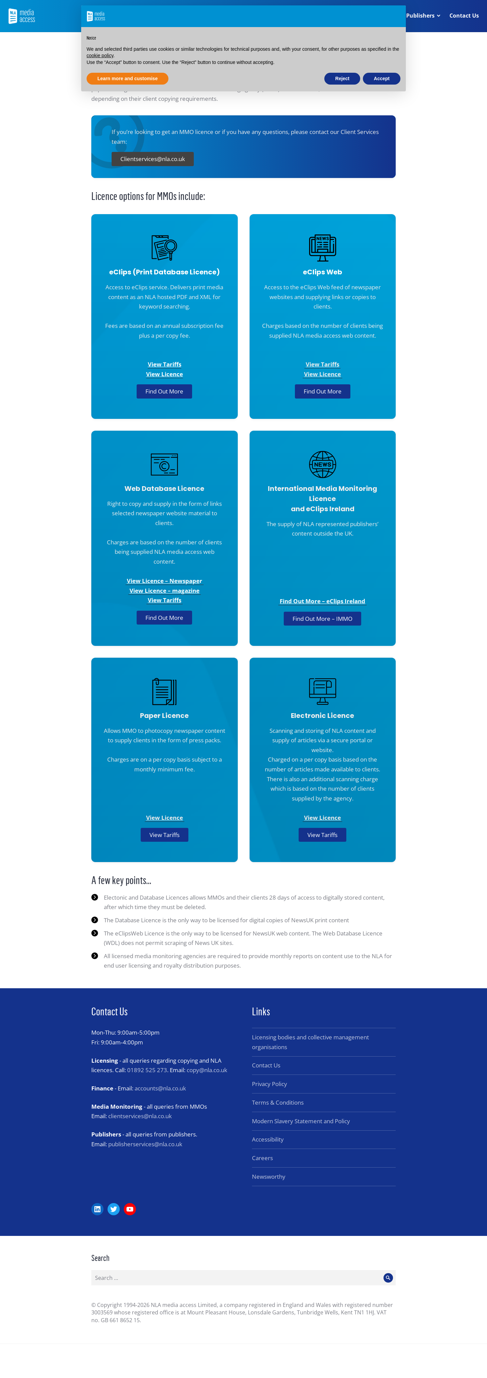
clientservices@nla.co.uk (140, 1116)
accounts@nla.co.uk (160, 1088)
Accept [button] (382, 78)
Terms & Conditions (278, 1102)
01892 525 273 (147, 1070)
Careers (262, 1158)
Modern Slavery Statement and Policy (301, 1121)
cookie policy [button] (100, 55)
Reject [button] (342, 78)
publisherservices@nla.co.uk (145, 1144)
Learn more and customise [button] (127, 78)
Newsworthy (268, 1176)
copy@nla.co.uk (207, 1070)
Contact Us (464, 16)
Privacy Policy (269, 1084)
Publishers (420, 16)
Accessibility (268, 1139)
